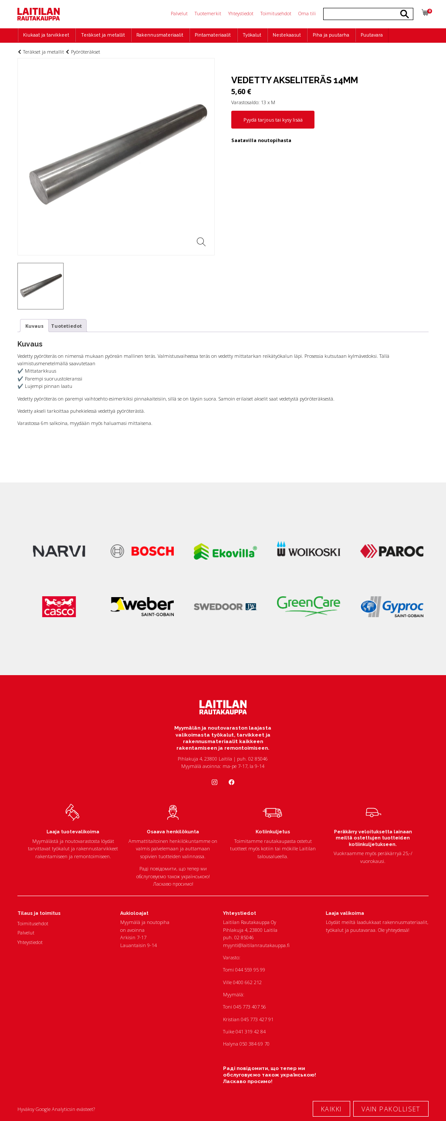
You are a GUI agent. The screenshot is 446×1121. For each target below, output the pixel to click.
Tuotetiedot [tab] (66, 326)
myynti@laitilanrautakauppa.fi (256, 945)
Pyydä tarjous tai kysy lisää (273, 119)
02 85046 (244, 937)
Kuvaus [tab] (34, 326)
